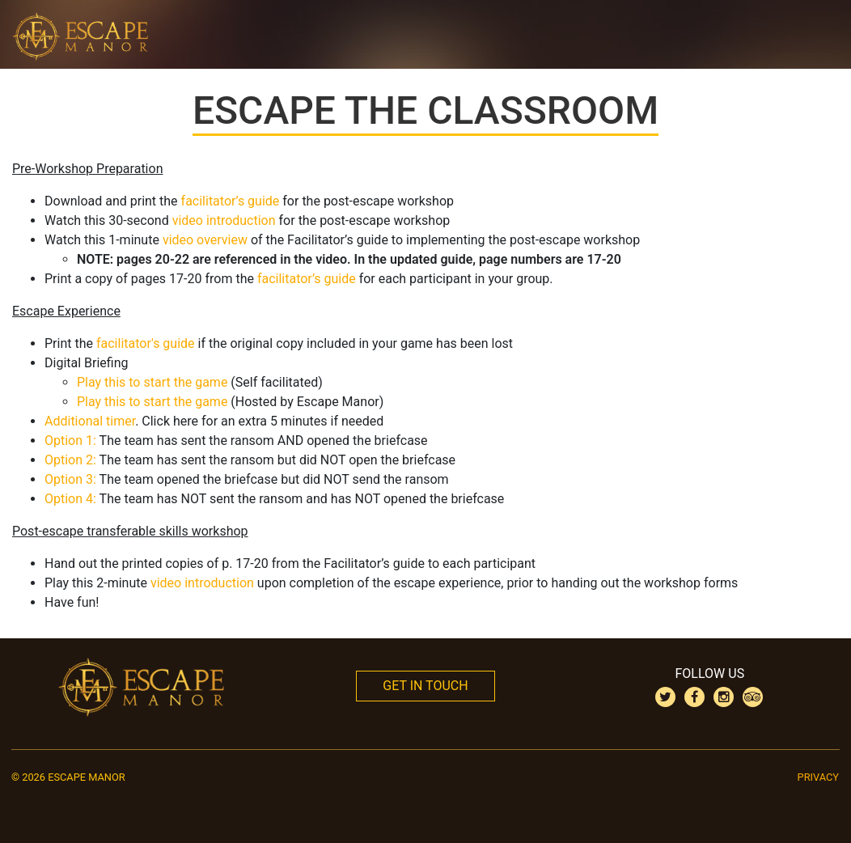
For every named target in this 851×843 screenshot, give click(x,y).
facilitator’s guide (230, 201)
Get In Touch (425, 685)
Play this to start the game (152, 382)
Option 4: (70, 498)
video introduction (224, 220)
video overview (205, 240)
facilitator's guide (145, 343)
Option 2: (70, 460)
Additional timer (89, 421)
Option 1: (70, 440)
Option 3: (70, 479)
